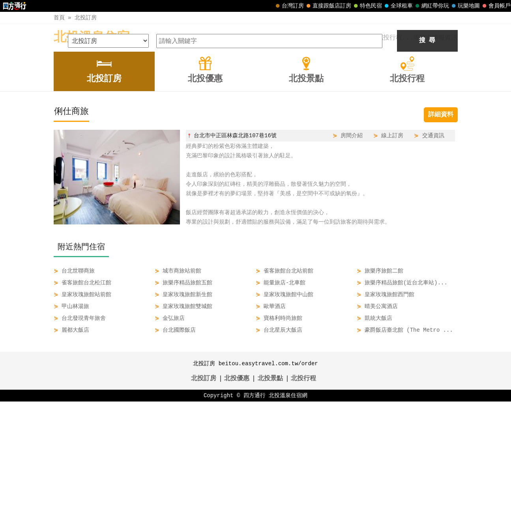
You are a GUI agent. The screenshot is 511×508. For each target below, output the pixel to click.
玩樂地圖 (465, 6)
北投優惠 (236, 485)
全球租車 (398, 6)
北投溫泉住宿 (91, 37)
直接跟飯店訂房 (328, 6)
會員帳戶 (496, 6)
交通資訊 (433, 242)
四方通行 (254, 502)
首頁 (59, 17)
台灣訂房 (289, 6)
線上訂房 (392, 242)
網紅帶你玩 (431, 6)
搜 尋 (427, 147)
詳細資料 (440, 221)
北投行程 (303, 485)
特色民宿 (367, 6)
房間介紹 (352, 242)
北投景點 (270, 485)
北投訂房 (86, 17)
